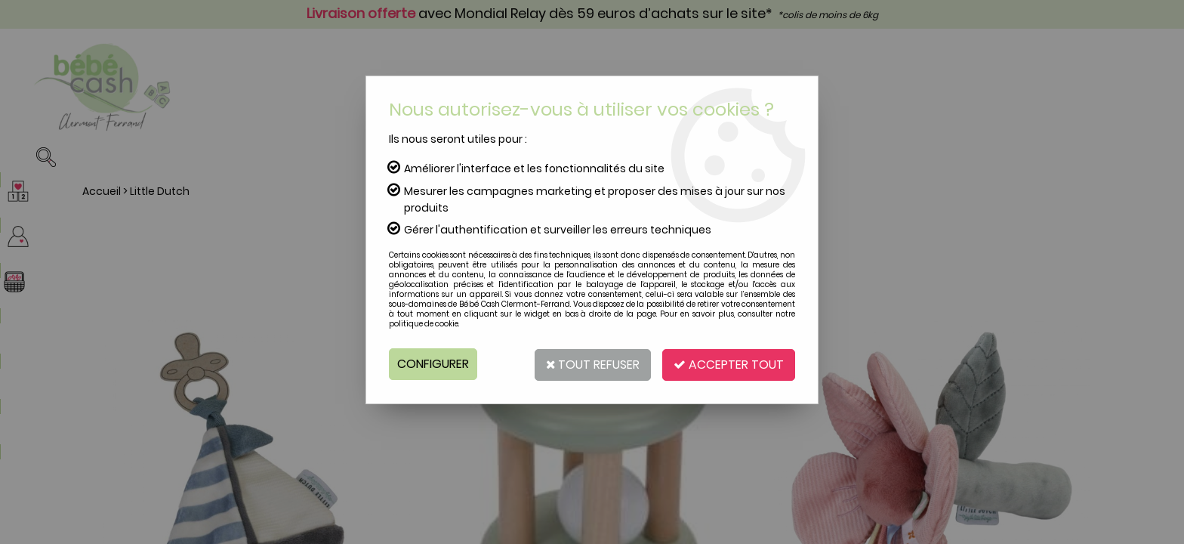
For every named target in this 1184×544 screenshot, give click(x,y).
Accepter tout (728, 363)
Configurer (433, 363)
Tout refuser (590, 363)
